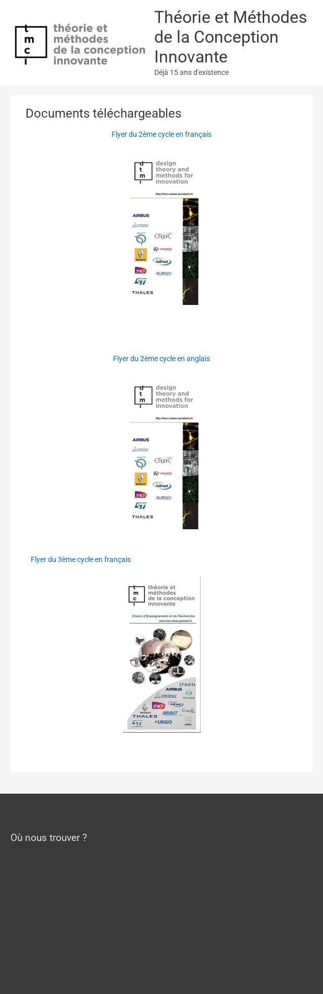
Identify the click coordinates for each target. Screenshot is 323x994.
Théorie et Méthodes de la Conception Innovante (230, 37)
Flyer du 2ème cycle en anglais (161, 358)
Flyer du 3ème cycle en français (81, 559)
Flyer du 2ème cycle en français (161, 134)
